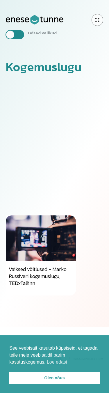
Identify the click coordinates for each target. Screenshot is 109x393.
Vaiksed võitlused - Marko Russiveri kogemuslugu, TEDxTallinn (38, 276)
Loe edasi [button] (57, 362)
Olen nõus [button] (54, 378)
